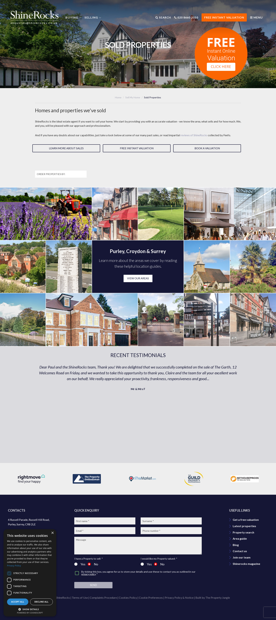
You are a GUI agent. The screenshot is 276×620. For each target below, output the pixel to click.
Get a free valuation (246, 519)
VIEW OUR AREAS (138, 278)
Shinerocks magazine (246, 563)
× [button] (52, 533)
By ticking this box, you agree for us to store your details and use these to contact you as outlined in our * (138, 573)
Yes (79, 564)
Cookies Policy (128, 597)
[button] (30, 608)
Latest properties (244, 526)
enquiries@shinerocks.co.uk (34, 22)
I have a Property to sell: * (88, 558)
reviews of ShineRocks (193, 135)
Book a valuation (207, 148)
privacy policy (88, 574)
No (93, 564)
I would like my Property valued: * (159, 558)
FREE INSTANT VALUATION (224, 17)
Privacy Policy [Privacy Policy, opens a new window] (14, 565)
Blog (236, 545)
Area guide (240, 538)
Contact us (240, 551)
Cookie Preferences (151, 597)
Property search (243, 532)
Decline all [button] (41, 601)
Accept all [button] (17, 601)
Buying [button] (71, 17)
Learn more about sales (66, 148)
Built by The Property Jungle (212, 597)
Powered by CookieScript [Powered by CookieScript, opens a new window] (30, 612)
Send (93, 585)
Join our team (241, 557)
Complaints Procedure (103, 597)
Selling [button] (91, 17)
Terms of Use (80, 597)
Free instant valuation (136, 148)
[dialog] (30, 572)
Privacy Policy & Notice (179, 597)
